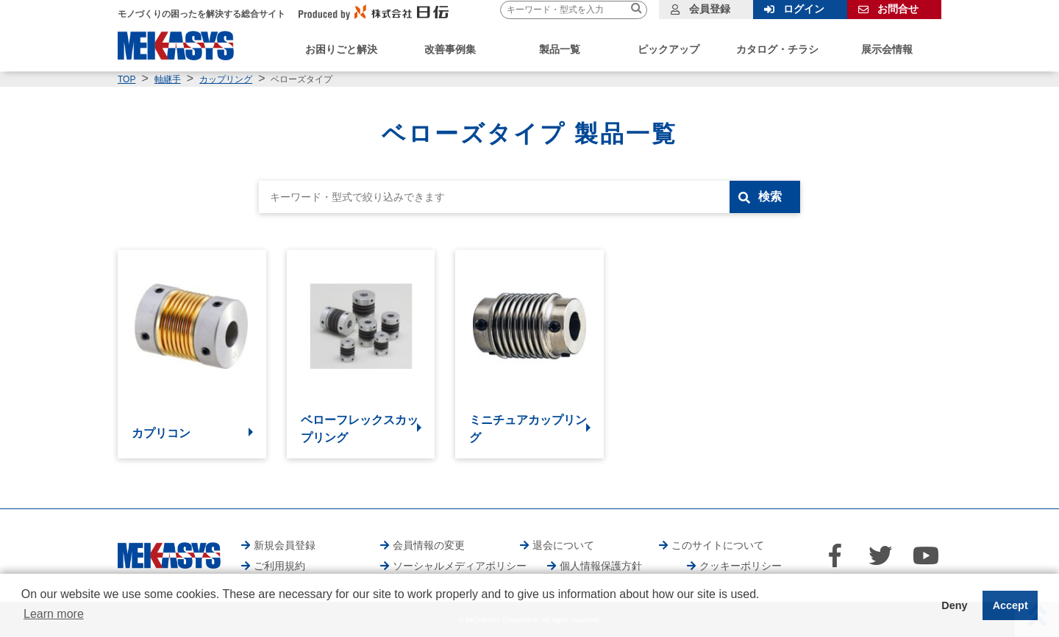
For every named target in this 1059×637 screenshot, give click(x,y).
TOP (126, 79)
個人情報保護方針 (601, 566)
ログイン (803, 9)
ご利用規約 (279, 566)
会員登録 (709, 9)
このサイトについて (717, 545)
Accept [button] (1010, 605)
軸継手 (167, 79)
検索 (770, 196)
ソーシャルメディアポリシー (460, 566)
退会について (563, 545)
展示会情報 (887, 49)
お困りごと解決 (341, 49)
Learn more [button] (54, 614)
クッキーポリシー (740, 566)
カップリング (225, 79)
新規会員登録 (284, 545)
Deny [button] (954, 605)
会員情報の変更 (429, 545)
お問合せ (898, 9)
